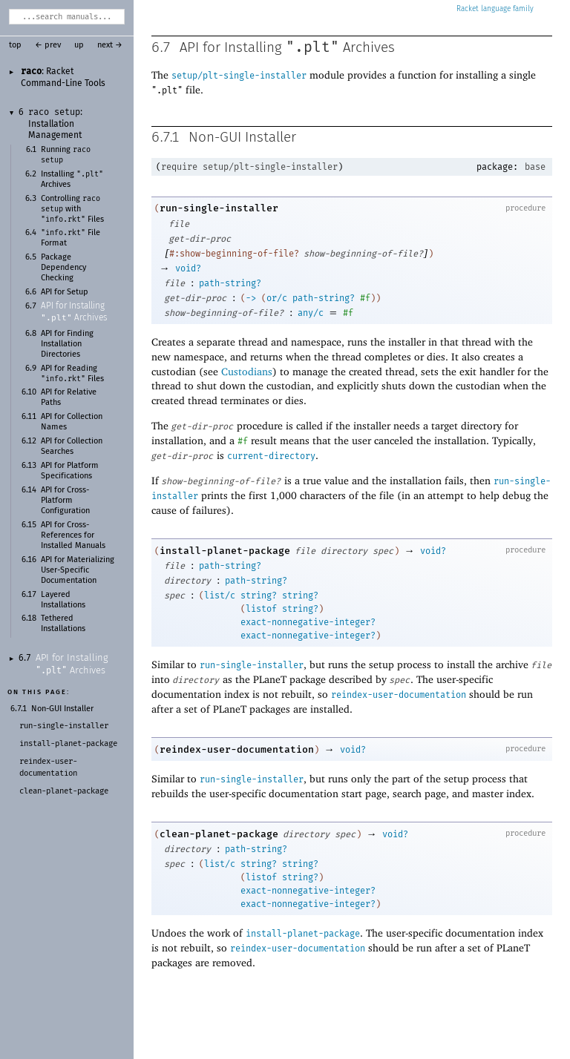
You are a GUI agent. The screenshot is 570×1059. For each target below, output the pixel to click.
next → (109, 45)
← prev (48, 45)
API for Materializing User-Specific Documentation (77, 570)
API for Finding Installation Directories (67, 344)
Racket (495, 9)
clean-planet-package (219, 833)
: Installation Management (55, 123)
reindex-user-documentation (398, 695)
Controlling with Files (72, 209)
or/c (276, 298)
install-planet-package (225, 550)
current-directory (271, 456)
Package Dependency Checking (63, 268)
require (179, 167)
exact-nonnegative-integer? (308, 622)
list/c (219, 595)
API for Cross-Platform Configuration (65, 500)
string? (258, 595)
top (15, 45)
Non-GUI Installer (62, 709)
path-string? (230, 283)
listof (261, 609)
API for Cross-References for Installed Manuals (73, 535)
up (79, 45)
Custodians (246, 371)
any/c (311, 313)
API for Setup (64, 292)
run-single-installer (219, 208)
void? (188, 268)
